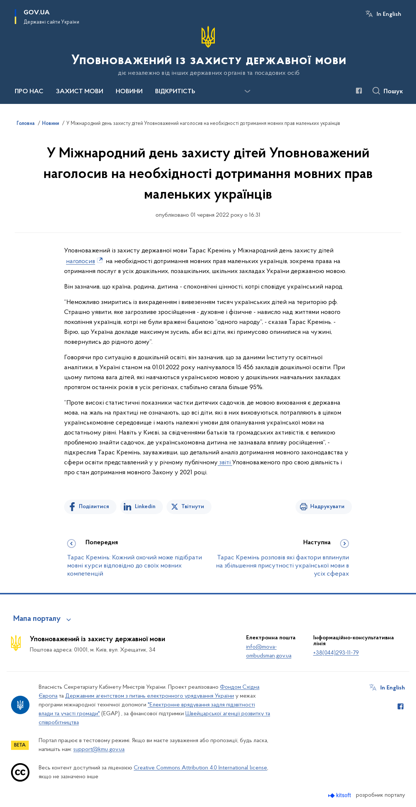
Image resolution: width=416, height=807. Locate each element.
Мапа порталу (37, 619)
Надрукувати (327, 507)
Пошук (393, 91)
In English (389, 14)
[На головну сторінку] (208, 51)
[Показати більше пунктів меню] (247, 91)
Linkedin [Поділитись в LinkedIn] (145, 507)
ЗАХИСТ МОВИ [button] (79, 91)
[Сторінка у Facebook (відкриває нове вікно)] (358, 90)
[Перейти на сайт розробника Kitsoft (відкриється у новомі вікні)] (340, 795)
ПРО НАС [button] (29, 91)
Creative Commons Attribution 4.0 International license (200, 768)
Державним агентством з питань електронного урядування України (149, 696)
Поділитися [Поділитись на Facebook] (94, 507)
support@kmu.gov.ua (99, 749)
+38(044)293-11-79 (336, 653)
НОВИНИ (129, 91)
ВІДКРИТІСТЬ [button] (175, 91)
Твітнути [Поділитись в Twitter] (192, 507)
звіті (225, 462)
